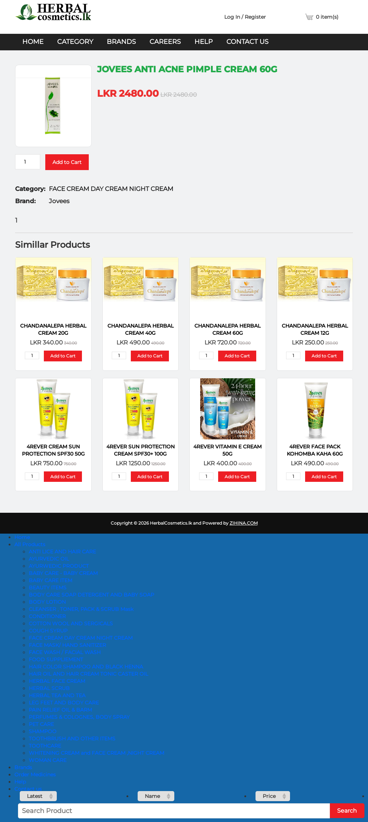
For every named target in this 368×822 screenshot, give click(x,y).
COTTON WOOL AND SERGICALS (71, 623)
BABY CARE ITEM (50, 580)
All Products (29, 544)
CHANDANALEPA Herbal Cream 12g (315, 329)
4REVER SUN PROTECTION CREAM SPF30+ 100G (140, 450)
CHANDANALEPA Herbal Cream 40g (140, 329)
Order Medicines (35, 774)
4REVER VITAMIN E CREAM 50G (227, 450)
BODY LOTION (47, 602)
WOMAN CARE (47, 760)
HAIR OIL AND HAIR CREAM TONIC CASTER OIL (88, 674)
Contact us (247, 42)
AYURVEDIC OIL (49, 559)
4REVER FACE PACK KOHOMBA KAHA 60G (315, 450)
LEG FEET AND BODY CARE (64, 702)
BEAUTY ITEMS (47, 587)
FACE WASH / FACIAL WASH (65, 652)
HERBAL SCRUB (49, 688)
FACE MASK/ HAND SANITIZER (67, 645)
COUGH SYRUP (48, 630)
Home (32, 42)
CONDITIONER (47, 616)
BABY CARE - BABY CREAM (63, 573)
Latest (34, 796)
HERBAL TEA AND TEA (57, 695)
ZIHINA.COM (244, 523)
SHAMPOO (42, 731)
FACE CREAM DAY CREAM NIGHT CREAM (81, 638)
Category (75, 42)
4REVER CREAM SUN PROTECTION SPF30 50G (53, 450)
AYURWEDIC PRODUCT (59, 566)
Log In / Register (245, 17)
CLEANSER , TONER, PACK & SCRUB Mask (81, 609)
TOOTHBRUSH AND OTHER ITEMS (72, 738)
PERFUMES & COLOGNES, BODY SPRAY (79, 717)
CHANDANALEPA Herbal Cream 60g (227, 329)
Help (203, 42)
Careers (165, 42)
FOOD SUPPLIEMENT (56, 659)
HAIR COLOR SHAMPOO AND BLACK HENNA (86, 666)
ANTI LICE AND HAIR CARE (62, 551)
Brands (121, 42)
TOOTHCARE (45, 746)
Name (152, 796)
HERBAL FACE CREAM (57, 681)
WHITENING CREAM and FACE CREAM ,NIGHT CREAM (96, 753)
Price (269, 796)
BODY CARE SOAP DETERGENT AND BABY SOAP (91, 595)
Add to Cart (67, 162)
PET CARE (41, 724)
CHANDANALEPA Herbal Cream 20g (53, 329)
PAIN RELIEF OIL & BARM (60, 710)
